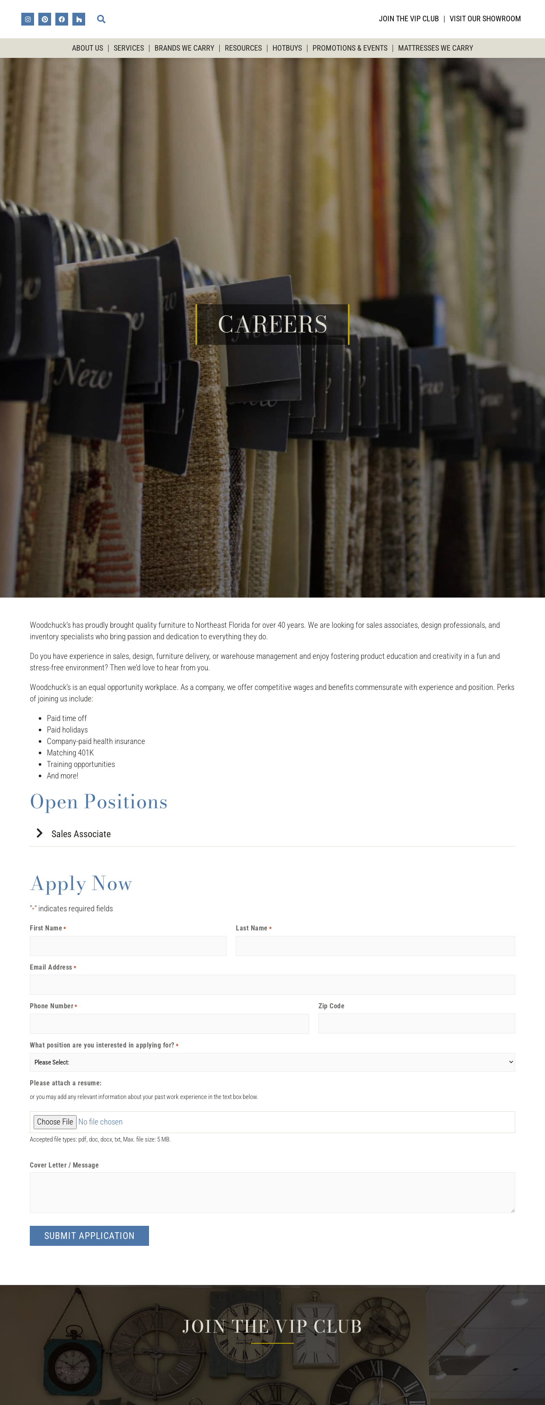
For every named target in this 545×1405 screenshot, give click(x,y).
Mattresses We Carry (435, 48)
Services (129, 48)
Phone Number (53, 1006)
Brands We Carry (184, 48)
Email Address (53, 968)
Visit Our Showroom (485, 18)
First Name (48, 928)
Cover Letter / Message (64, 1165)
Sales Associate (81, 833)
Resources (243, 48)
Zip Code (331, 1006)
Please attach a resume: (66, 1083)
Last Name (254, 928)
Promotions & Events (350, 48)
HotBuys (287, 48)
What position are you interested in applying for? (104, 1046)
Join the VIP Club (409, 18)
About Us (87, 48)
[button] (101, 19)
